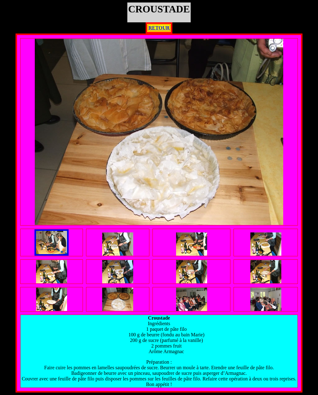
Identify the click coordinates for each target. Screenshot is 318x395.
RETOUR (159, 27)
